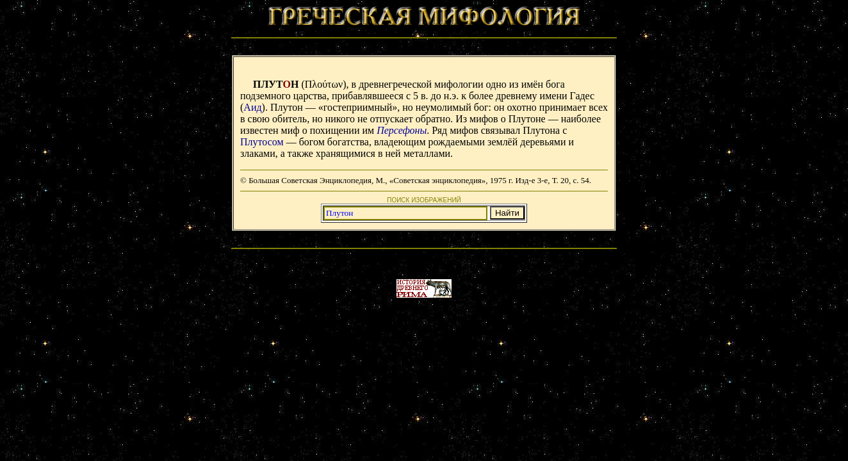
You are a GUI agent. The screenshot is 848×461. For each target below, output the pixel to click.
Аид (252, 107)
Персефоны (402, 130)
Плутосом (262, 141)
